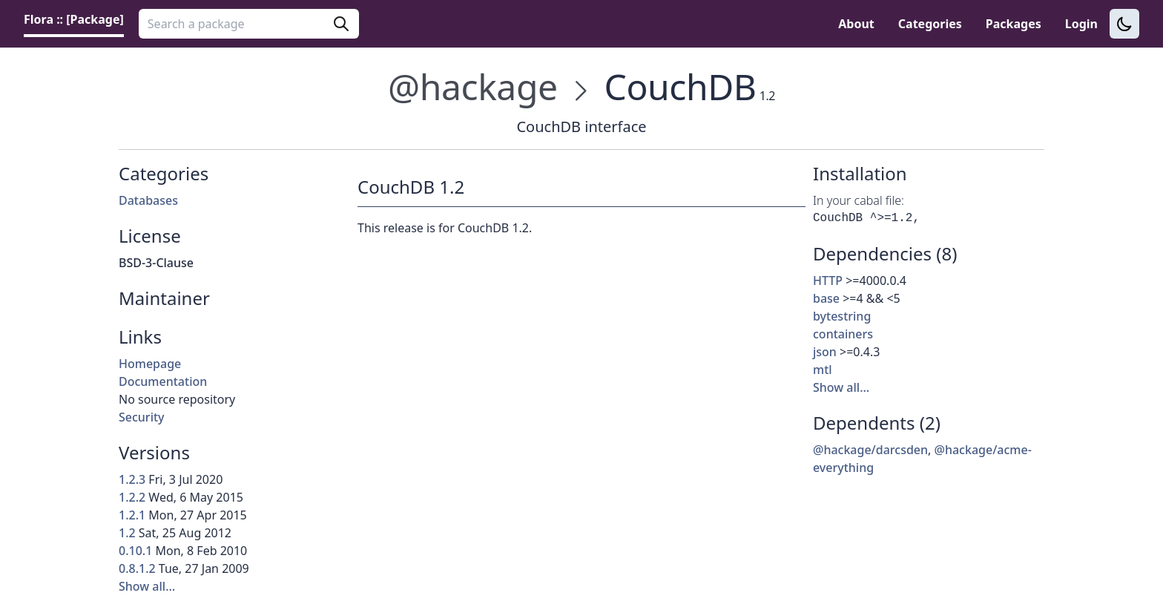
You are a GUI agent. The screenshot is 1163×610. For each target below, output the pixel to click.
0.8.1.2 (137, 568)
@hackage (473, 86)
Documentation (163, 381)
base (826, 298)
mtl (822, 369)
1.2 (127, 533)
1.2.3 (132, 479)
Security (142, 417)
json (825, 352)
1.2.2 (132, 497)
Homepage (150, 363)
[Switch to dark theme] (1124, 24)
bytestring (842, 316)
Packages (1013, 24)
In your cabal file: (858, 200)
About (856, 24)
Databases (148, 200)
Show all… (147, 586)
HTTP (828, 280)
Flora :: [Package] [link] (74, 19)
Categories (930, 24)
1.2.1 (132, 515)
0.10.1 (135, 550)
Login (1081, 24)
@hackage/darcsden (870, 450)
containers (843, 334)
